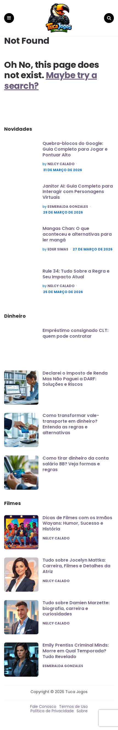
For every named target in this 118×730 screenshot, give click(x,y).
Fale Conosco (43, 706)
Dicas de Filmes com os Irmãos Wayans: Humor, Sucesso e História (77, 523)
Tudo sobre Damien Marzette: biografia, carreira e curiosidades (76, 608)
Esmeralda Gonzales (67, 207)
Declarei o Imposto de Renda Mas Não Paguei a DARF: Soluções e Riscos (75, 379)
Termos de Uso (73, 706)
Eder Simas (57, 249)
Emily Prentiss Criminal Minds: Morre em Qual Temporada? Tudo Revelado (76, 651)
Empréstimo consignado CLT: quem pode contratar (75, 333)
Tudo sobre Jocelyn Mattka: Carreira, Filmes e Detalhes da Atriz (76, 566)
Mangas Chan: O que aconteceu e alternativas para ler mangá (77, 234)
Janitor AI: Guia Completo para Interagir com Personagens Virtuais (78, 192)
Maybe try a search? (51, 80)
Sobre (82, 711)
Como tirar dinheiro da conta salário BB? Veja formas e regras (76, 464)
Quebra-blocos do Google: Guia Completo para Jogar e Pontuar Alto (75, 149)
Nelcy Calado (61, 164)
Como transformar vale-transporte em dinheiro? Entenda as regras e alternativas (71, 424)
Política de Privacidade (52, 711)
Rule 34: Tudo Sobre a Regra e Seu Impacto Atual (76, 274)
